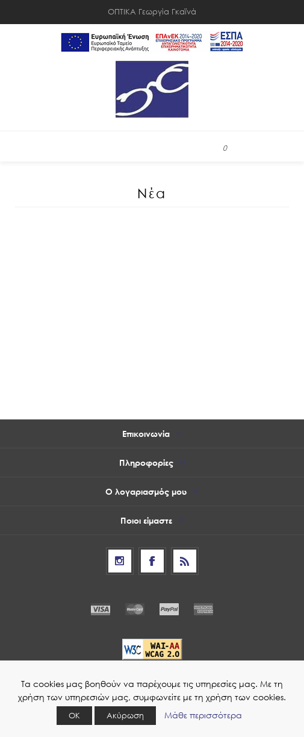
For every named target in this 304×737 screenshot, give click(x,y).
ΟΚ (74, 715)
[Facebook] (152, 561)
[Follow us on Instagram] (119, 561)
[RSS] (184, 561)
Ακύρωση (125, 715)
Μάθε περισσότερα (203, 715)
